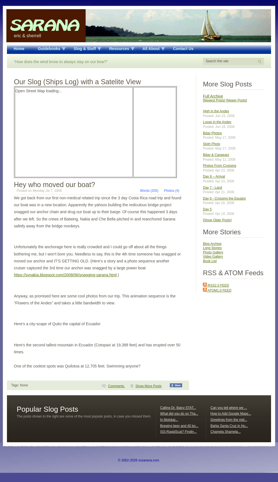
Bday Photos (212, 133)
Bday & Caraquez (216, 155)
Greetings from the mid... (228, 420)
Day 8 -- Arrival (214, 176)
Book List (210, 261)
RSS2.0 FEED (216, 285)
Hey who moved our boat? (54, 184)
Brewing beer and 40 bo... (179, 426)
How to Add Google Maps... (230, 414)
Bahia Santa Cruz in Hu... (229, 426)
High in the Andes (216, 111)
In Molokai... (169, 420)
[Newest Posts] (214, 100)
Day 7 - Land (212, 188)
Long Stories (212, 248)
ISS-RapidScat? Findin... (178, 432)
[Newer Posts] (236, 100)
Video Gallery (213, 257)
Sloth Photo (211, 144)
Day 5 (207, 209)
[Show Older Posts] (217, 220)
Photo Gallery (213, 252)
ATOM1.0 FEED (217, 290)
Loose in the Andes (217, 122)
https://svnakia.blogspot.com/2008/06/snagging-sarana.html (65, 275)
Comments (116, 386)
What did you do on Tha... (179, 414)
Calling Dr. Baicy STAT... (178, 408)
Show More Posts (148, 386)
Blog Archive (212, 244)
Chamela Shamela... (225, 432)
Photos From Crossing (219, 166)
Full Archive (213, 96)
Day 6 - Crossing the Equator (224, 198)
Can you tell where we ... (228, 408)
